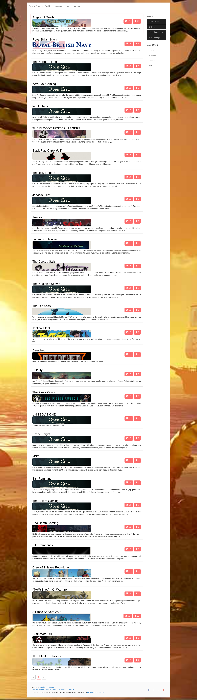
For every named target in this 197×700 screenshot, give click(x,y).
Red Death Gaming (45, 523)
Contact (71, 690)
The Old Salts (41, 306)
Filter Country (154, 38)
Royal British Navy (44, 39)
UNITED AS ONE (44, 414)
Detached (38, 350)
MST (35, 456)
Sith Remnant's (42, 545)
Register (77, 6)
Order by (153, 27)
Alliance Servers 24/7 (46, 612)
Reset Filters (154, 22)
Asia (150, 66)
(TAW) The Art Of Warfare (49, 589)
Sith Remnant (41, 478)
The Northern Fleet (45, 61)
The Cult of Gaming (45, 500)
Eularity (37, 370)
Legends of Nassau (45, 239)
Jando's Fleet (41, 195)
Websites (58, 6)
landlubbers (40, 106)
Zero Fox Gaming (44, 84)
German (51, 687)
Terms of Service (37, 690)
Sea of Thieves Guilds (40, 6)
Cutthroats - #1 (42, 634)
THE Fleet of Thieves (46, 656)
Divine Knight (41, 434)
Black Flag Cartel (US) (47, 150)
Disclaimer (62, 690)
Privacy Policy (50, 690)
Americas (152, 55)
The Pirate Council (44, 392)
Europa (151, 50)
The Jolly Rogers (43, 172)
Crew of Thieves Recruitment (51, 567)
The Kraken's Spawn (46, 283)
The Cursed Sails (44, 261)
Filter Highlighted (156, 32)
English (43, 687)
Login (68, 6)
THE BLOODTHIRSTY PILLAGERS (56, 128)
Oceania (152, 61)
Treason (37, 217)
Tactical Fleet (41, 328)
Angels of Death (43, 17)
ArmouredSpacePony (95, 692)
